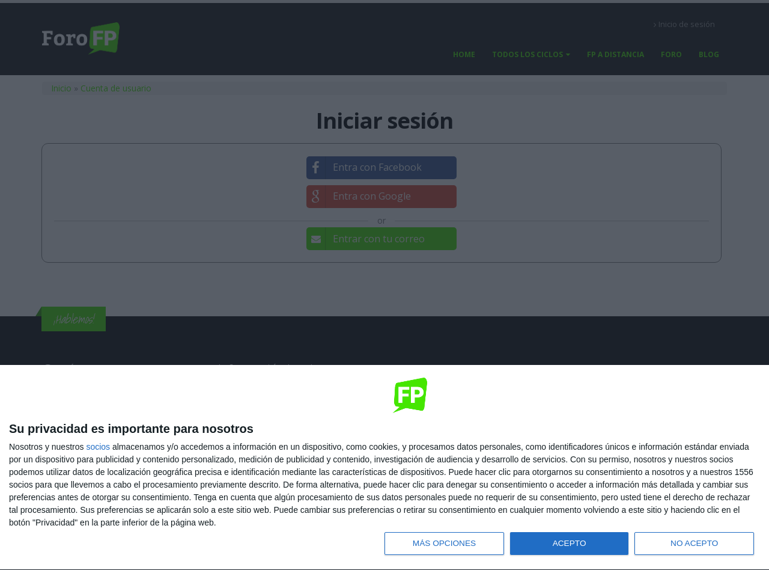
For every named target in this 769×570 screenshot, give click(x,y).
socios (98, 445)
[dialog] (384, 467)
